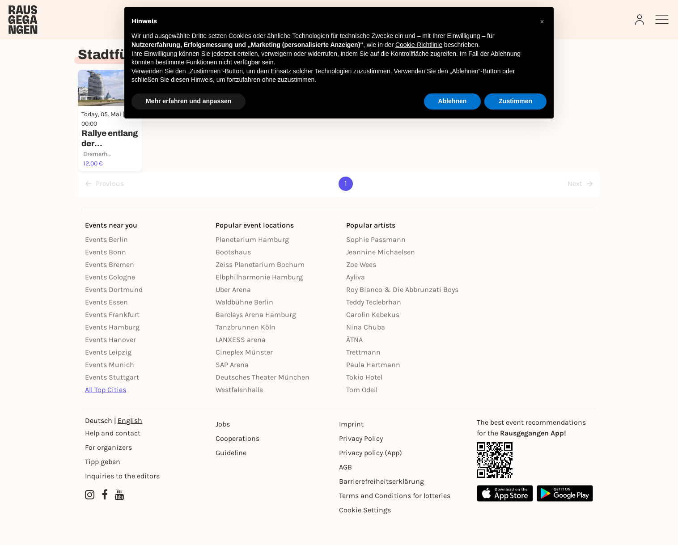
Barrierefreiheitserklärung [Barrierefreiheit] (381, 503)
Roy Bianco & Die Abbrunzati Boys (402, 312)
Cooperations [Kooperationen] (237, 460)
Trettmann (363, 374)
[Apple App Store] (505, 515)
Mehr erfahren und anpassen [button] (188, 101)
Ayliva (355, 299)
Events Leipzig (108, 374)
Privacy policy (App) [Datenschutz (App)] (370, 475)
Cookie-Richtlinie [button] (418, 44)
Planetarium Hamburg (252, 262)
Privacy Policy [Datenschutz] (361, 460)
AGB (345, 489)
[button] (542, 21)
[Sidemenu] (662, 20)
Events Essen (106, 324)
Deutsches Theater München (262, 399)
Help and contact (112, 455)
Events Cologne (110, 299)
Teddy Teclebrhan (373, 324)
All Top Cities (105, 412)
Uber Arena (233, 312)
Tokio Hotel (364, 399)
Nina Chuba (365, 349)
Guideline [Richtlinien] (231, 475)
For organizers (108, 469)
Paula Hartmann (373, 387)
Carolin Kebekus (372, 337)
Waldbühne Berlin (244, 324)
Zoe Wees (361, 287)
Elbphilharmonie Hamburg (259, 299)
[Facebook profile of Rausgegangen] (105, 517)
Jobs (223, 446)
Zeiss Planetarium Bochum (260, 287)
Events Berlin (106, 262)
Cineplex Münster (244, 374)
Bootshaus (233, 274)
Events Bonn (105, 274)
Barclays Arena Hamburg (256, 337)
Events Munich (109, 387)
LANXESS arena (241, 362)
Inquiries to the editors (122, 498)
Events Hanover (110, 362)
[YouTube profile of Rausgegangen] (119, 517)
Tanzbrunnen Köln (245, 349)
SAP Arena (232, 387)
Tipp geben (102, 484)
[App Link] (535, 482)
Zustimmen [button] (515, 101)
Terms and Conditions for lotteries (394, 518)
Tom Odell (361, 412)
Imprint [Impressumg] (351, 446)
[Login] (640, 19)
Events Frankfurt (112, 337)
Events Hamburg (112, 349)
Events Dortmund (114, 312)
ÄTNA (354, 362)
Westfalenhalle (239, 412)
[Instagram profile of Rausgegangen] (89, 517)
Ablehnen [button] (452, 101)
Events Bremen (109, 287)
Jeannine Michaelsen (380, 274)
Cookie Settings (365, 532)
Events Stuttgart (112, 399)
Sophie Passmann (376, 262)
